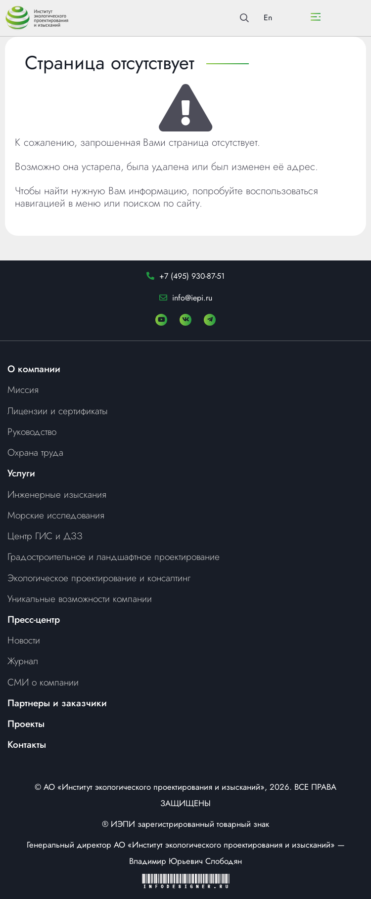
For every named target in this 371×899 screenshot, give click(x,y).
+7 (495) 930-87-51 (192, 276)
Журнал (22, 661)
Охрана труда (35, 452)
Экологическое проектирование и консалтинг (98, 578)
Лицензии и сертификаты (57, 411)
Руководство (31, 431)
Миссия (23, 389)
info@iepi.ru (192, 297)
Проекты (26, 723)
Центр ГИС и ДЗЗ (45, 536)
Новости (23, 640)
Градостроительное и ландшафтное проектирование (113, 556)
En (268, 17)
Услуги (21, 473)
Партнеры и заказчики (57, 703)
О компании (33, 369)
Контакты (26, 744)
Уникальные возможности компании (79, 598)
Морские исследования (55, 515)
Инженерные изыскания (56, 494)
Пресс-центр (33, 619)
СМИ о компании (43, 682)
